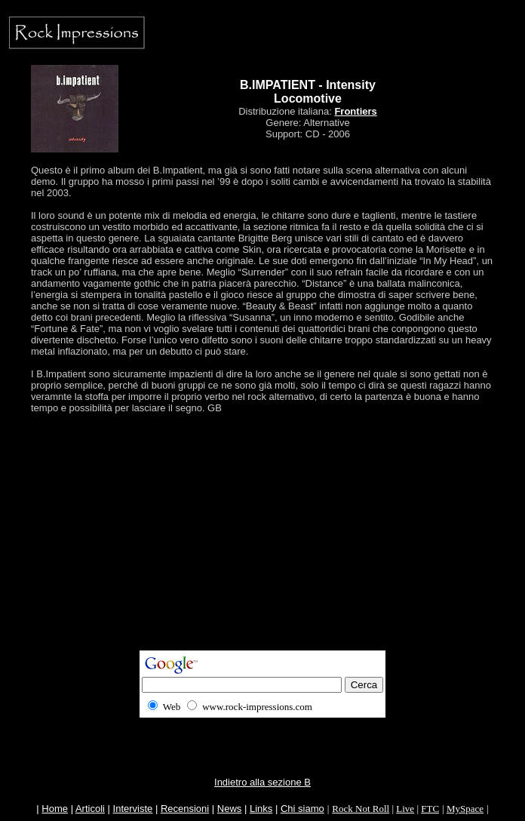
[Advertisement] (265, 544)
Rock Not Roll (360, 808)
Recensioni (185, 808)
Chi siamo (302, 808)
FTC (430, 808)
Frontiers (355, 111)
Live (405, 808)
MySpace (465, 808)
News (229, 808)
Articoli (90, 808)
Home (54, 808)
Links (261, 808)
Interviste (133, 808)
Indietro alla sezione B (262, 782)
